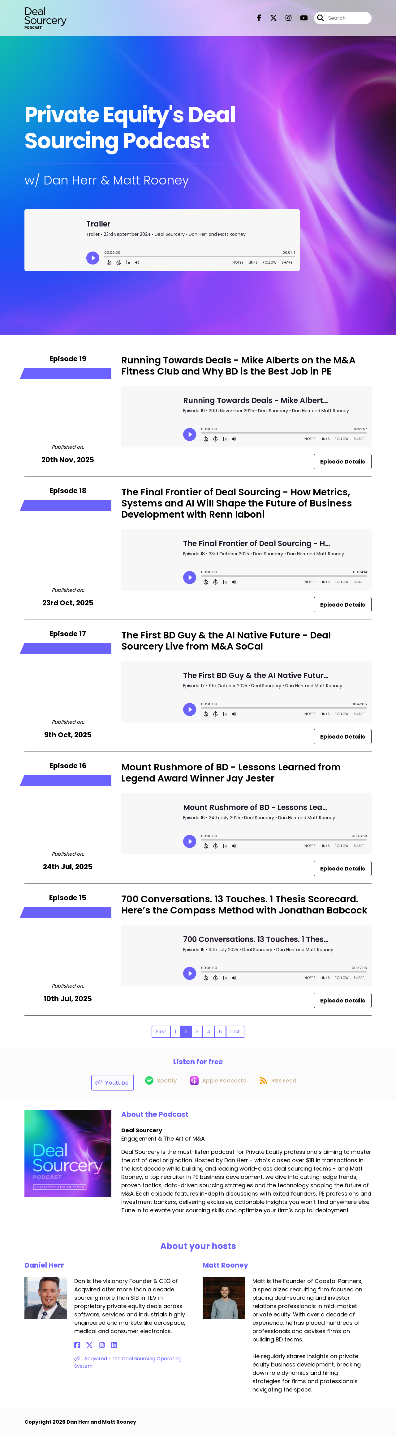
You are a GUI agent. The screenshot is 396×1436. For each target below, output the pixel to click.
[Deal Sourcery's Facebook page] (259, 20)
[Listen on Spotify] (156, 1083)
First (161, 1031)
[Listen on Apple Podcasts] (217, 1083)
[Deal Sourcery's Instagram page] (284, 20)
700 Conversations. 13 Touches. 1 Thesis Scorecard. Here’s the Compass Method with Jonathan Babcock (244, 905)
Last (235, 1031)
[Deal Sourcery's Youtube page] (300, 20)
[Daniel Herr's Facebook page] (77, 1345)
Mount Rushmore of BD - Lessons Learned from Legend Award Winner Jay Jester (231, 773)
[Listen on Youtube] (107, 1083)
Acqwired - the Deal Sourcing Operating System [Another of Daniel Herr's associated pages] (128, 1362)
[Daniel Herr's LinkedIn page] (99, 1345)
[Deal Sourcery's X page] (270, 20)
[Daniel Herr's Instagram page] (92, 1345)
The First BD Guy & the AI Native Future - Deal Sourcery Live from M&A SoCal (226, 641)
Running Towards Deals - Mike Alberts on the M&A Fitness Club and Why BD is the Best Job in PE (238, 366)
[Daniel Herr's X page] (84, 1345)
